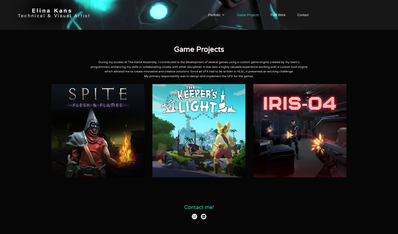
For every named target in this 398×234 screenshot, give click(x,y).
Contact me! (199, 207)
